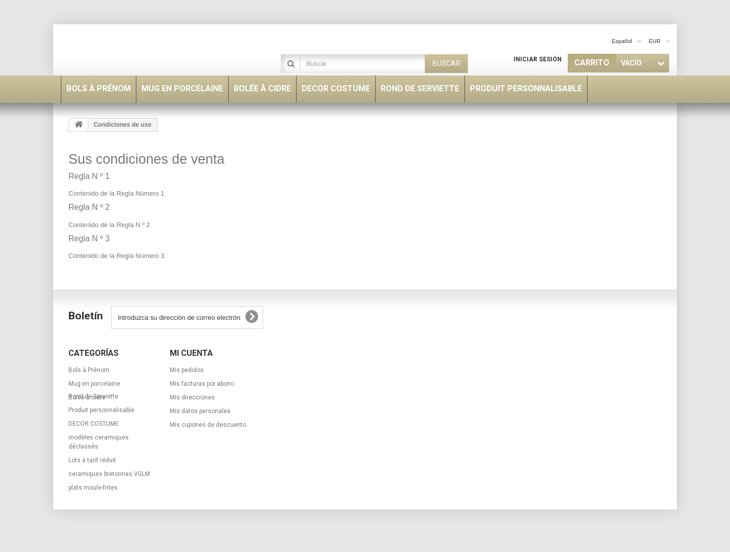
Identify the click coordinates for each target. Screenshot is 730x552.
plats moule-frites (93, 502)
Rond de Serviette (93, 411)
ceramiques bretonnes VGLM (109, 488)
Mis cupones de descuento (208, 424)
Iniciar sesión (538, 59)
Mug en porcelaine (94, 383)
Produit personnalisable (101, 424)
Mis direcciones (192, 397)
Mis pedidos (187, 370)
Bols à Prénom (89, 370)
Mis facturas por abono (202, 383)
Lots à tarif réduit (92, 475)
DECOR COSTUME (93, 438)
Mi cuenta (191, 353)
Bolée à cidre (86, 397)
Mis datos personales (200, 411)
